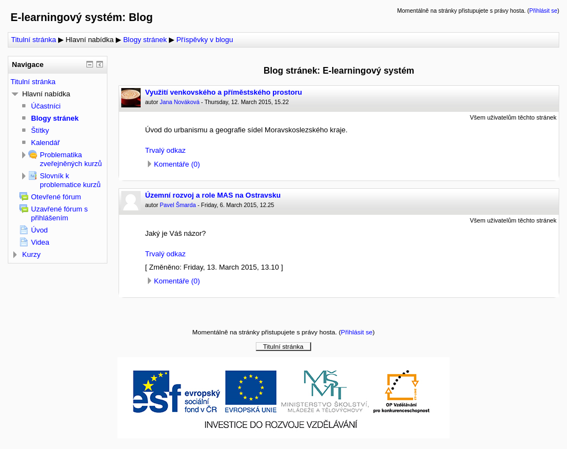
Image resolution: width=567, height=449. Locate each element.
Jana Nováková (180, 102)
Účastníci (45, 106)
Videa (40, 242)
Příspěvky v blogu (204, 39)
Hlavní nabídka (89, 39)
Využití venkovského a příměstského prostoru (223, 92)
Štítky (40, 130)
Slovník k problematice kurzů (70, 180)
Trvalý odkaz (165, 150)
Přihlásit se (543, 11)
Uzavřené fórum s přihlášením (59, 213)
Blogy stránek (145, 39)
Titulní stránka (33, 39)
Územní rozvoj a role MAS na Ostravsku (213, 195)
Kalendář (45, 142)
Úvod (39, 230)
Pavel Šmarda (178, 205)
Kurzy (31, 254)
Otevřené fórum (56, 197)
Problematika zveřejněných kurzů (71, 159)
